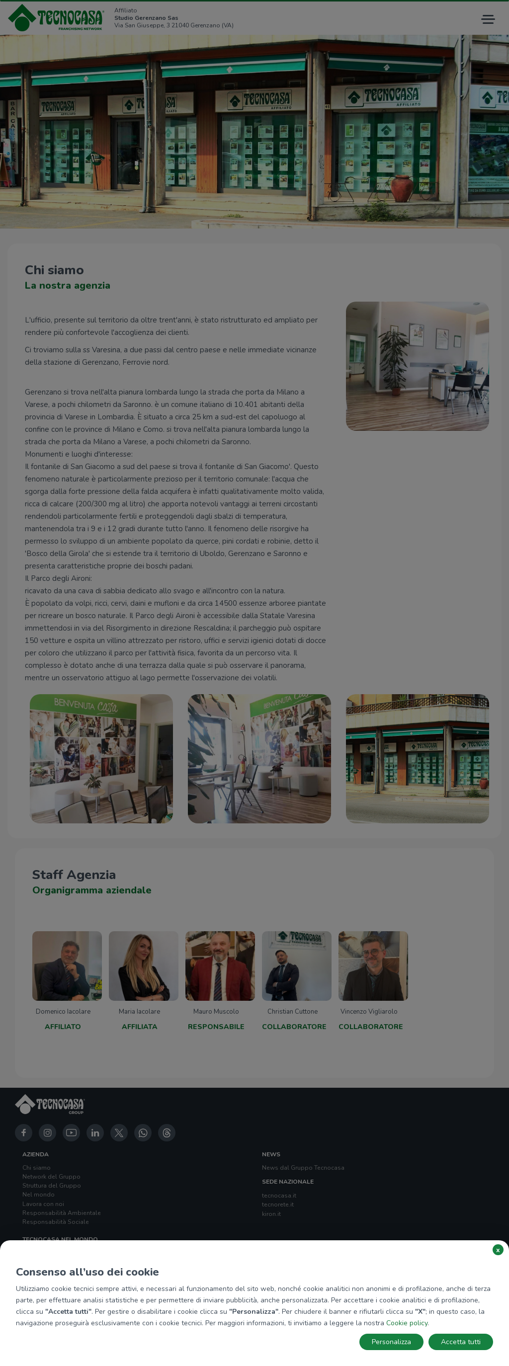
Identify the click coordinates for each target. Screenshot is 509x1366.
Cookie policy (406, 1323)
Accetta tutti (461, 1342)
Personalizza (391, 1342)
